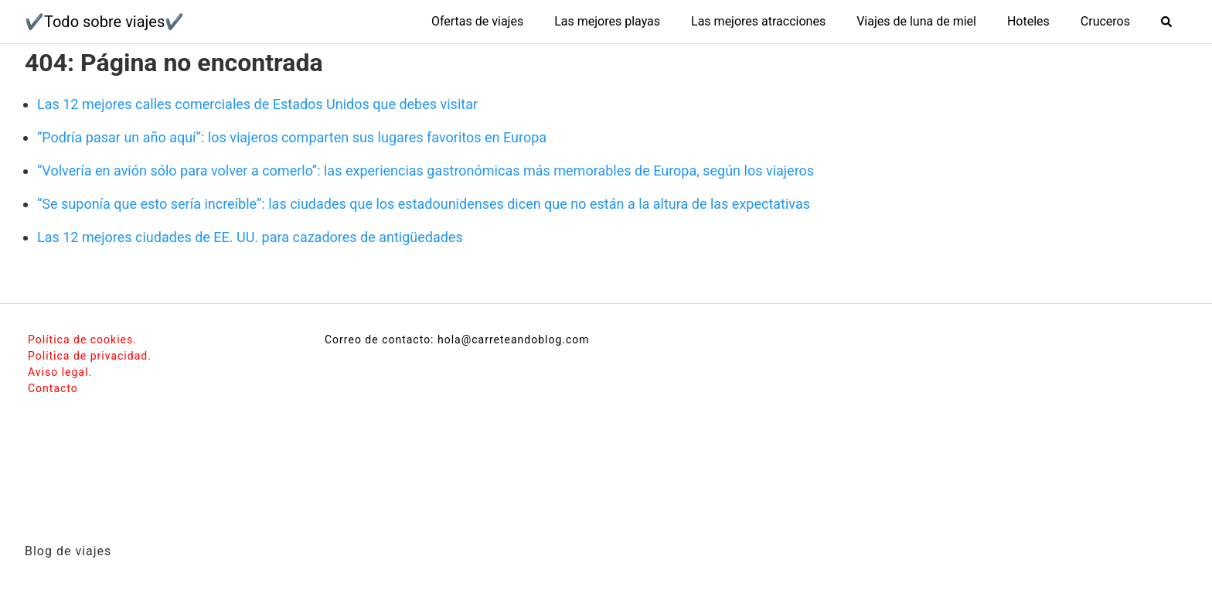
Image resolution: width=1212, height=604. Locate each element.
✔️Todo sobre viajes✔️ (104, 21)
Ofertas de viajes (477, 21)
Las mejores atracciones (758, 21)
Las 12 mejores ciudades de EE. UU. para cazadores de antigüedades (250, 237)
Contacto (53, 388)
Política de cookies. (82, 339)
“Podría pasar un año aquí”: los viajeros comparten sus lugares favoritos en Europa (291, 137)
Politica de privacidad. (90, 356)
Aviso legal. (60, 372)
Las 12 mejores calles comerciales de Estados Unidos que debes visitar (257, 104)
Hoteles (1028, 21)
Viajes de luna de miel (916, 21)
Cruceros (1105, 21)
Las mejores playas (607, 21)
